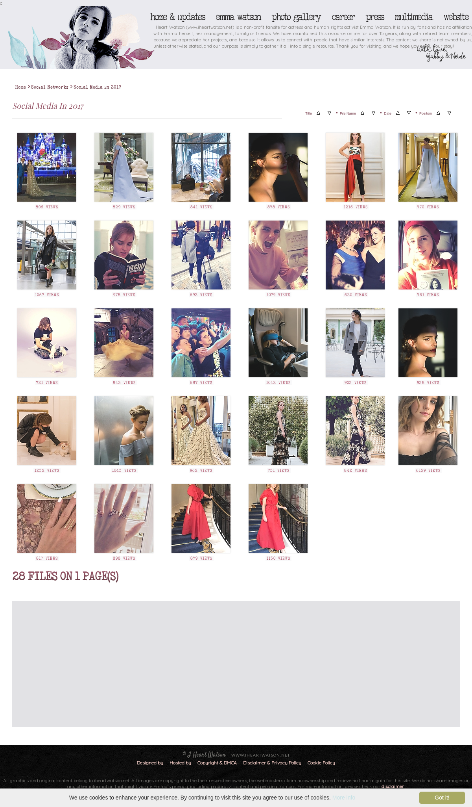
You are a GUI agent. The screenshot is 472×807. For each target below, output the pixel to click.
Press (374, 17)
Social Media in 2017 (97, 87)
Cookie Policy (321, 763)
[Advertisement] (156, 664)
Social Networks (49, 87)
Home (20, 87)
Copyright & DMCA (217, 763)
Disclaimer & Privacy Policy (272, 763)
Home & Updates (177, 17)
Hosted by (180, 763)
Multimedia (413, 17)
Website (455, 17)
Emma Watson (238, 17)
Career (342, 17)
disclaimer (393, 786)
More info (343, 797)
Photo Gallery (295, 17)
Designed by (150, 763)
